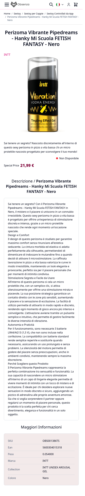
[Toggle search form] (51, 4)
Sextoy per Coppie (33, 13)
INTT (7, 55)
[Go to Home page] (20, 4)
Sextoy (17, 13)
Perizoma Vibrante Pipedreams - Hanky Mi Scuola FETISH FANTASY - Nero (43, 18)
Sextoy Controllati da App (60, 13)
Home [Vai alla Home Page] (7, 13)
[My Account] (69, 4)
